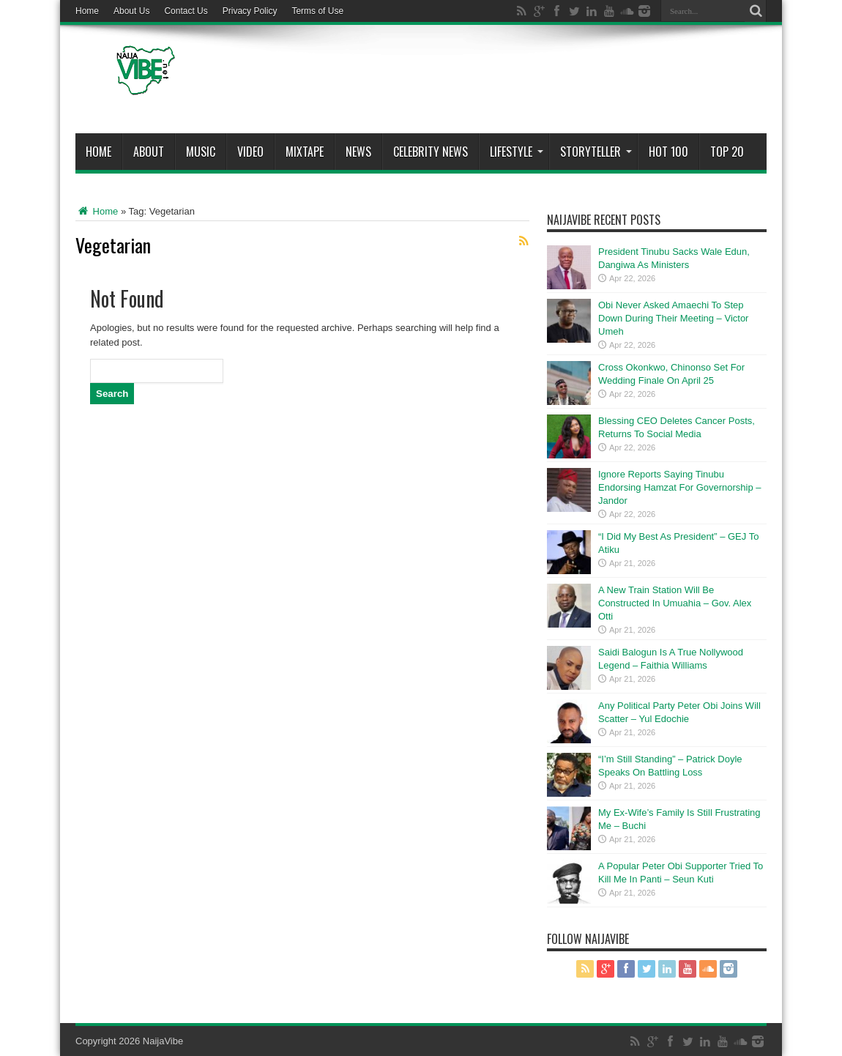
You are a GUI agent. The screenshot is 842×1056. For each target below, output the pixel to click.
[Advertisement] (500, 82)
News (358, 151)
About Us (131, 11)
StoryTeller (596, 151)
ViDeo (250, 151)
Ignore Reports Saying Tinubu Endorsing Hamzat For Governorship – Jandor (679, 487)
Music (200, 151)
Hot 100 (668, 151)
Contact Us (185, 11)
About (148, 151)
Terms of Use (317, 11)
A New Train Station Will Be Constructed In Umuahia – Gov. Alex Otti (674, 603)
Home (87, 11)
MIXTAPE (305, 151)
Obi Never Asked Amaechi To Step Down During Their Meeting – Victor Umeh (673, 318)
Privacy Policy (250, 11)
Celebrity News (430, 151)
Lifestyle (516, 151)
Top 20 (727, 151)
